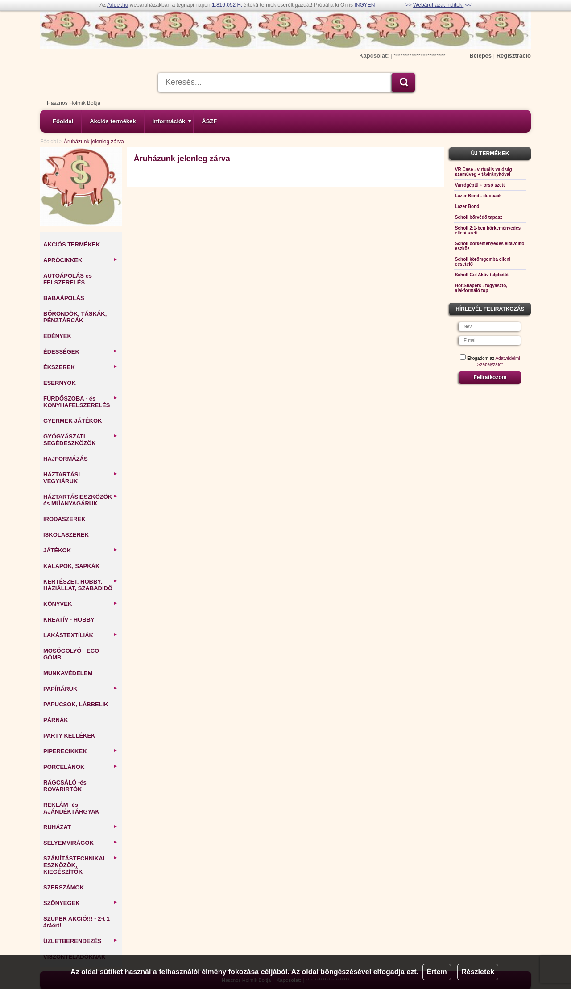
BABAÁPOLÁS (63, 298)
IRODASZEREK (64, 519)
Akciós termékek (113, 121)
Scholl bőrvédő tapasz (478, 217)
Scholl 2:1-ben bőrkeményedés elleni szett (488, 230)
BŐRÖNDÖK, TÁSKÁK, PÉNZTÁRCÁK (75, 317)
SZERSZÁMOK (63, 887)
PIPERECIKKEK (80, 751)
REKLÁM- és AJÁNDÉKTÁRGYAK (71, 808)
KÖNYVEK (80, 604)
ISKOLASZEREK (66, 534)
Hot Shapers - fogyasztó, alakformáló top (481, 288)
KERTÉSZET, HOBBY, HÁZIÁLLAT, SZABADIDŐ (80, 585)
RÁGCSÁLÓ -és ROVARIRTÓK (65, 786)
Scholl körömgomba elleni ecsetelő (482, 262)
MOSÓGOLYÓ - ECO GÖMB (71, 654)
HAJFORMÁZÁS (65, 458)
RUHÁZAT (80, 827)
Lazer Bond (467, 206)
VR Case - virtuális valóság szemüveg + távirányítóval (483, 172)
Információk (172, 121)
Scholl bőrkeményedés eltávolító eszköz (490, 246)
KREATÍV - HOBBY (69, 619)
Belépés (480, 55)
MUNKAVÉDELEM (67, 673)
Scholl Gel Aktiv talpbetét (482, 274)
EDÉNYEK (57, 336)
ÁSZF (209, 121)
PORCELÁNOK (80, 767)
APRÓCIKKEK (80, 260)
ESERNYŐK (59, 383)
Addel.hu (117, 5)
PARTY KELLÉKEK (69, 735)
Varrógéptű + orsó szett (480, 185)
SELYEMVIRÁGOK (80, 842)
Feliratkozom (489, 377)
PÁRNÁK (55, 720)
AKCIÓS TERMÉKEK (71, 244)
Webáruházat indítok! (438, 5)
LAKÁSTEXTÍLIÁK (80, 635)
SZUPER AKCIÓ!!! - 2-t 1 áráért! (76, 922)
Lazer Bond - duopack (478, 195)
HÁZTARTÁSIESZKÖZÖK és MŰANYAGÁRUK (80, 500)
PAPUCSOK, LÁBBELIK (75, 704)
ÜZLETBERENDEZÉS (80, 941)
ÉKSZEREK (80, 367)
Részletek (477, 972)
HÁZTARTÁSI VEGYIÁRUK (80, 477)
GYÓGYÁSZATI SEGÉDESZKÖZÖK (80, 440)
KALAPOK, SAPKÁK (71, 566)
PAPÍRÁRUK (80, 688)
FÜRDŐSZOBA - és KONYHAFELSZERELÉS (80, 402)
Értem (436, 972)
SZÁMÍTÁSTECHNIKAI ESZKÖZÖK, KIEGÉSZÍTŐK (80, 865)
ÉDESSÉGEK (80, 351)
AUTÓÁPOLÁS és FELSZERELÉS (67, 279)
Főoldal (63, 121)
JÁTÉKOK (80, 550)
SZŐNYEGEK (80, 903)
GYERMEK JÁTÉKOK (72, 420)
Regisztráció (514, 55)
